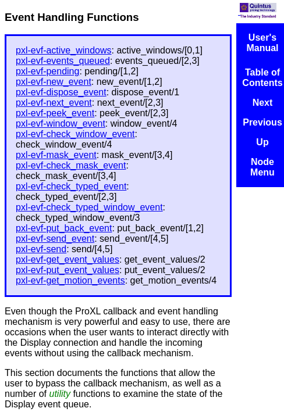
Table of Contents (262, 77)
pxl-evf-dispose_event (61, 92)
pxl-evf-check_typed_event (71, 186)
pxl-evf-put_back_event (64, 228)
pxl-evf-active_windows (64, 50)
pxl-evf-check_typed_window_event (89, 207)
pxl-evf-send (41, 249)
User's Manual (262, 43)
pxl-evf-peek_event (55, 113)
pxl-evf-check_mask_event (71, 165)
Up (262, 142)
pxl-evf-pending (47, 71)
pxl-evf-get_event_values (67, 259)
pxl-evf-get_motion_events (70, 280)
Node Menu (262, 167)
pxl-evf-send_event (55, 238)
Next (263, 103)
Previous (262, 122)
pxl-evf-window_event (60, 123)
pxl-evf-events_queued (63, 61)
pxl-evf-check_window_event (75, 134)
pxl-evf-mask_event (56, 155)
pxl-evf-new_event (53, 82)
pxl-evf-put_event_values (67, 270)
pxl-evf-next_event (54, 103)
